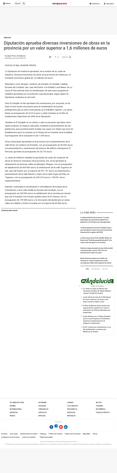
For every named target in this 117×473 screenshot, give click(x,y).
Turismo (99, 406)
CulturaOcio (72, 406)
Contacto (4, 434)
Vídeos (12, 416)
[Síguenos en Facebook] (51, 427)
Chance (70, 402)
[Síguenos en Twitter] (56, 427)
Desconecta (72, 409)
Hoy (87, 269)
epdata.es (71, 412)
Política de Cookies (56, 434)
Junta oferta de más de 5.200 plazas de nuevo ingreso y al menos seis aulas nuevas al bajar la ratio (97, 299)
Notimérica (100, 409)
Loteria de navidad (28, 437)
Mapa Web (86, 434)
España (12, 406)
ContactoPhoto (103, 412)
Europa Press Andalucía (15, 56)
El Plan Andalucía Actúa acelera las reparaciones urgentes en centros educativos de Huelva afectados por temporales (96, 309)
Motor (99, 402)
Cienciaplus (43, 409)
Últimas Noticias (17, 402)
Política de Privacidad (72, 434)
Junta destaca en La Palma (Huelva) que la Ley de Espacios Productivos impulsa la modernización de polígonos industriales (96, 319)
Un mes (104, 269)
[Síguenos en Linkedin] (65, 427)
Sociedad (42, 406)
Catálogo (43, 434)
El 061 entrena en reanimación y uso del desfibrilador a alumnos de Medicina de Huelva (97, 329)
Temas (94, 434)
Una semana (95, 269)
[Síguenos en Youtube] (61, 427)
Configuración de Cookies (10, 437)
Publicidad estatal (46, 437)
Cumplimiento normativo (29, 434)
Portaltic (42, 412)
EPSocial (42, 416)
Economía (42, 402)
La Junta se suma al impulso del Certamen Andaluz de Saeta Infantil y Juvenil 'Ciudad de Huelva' (97, 290)
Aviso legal (14, 434)
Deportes (14, 412)
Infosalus (71, 416)
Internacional (16, 409)
